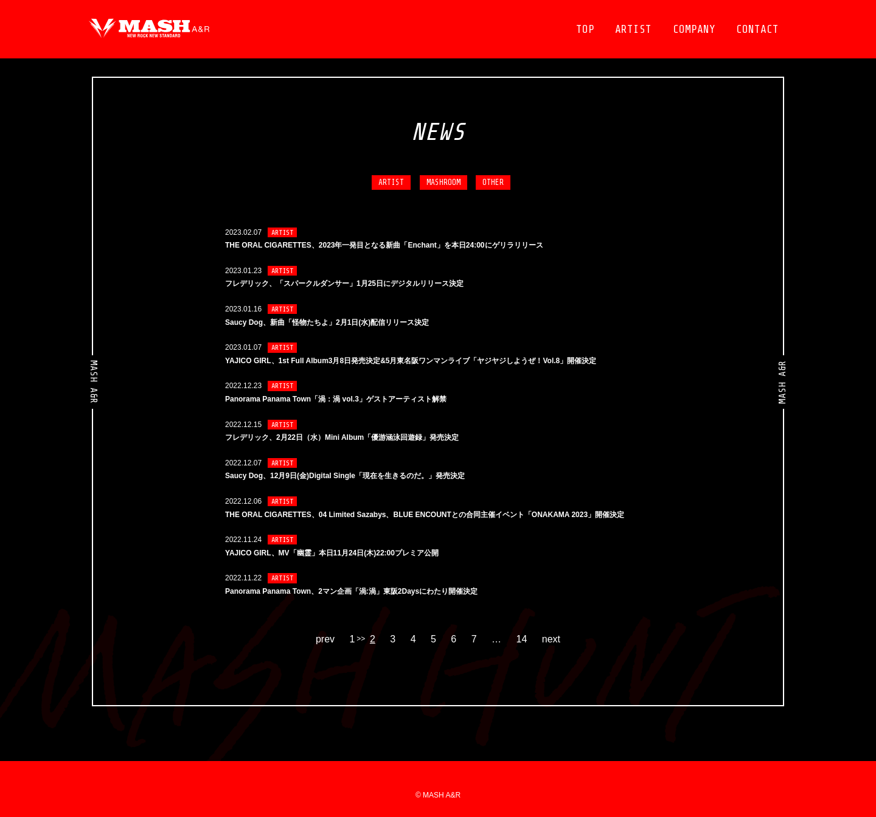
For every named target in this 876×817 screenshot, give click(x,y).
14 (521, 639)
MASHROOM (443, 182)
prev (325, 639)
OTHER (493, 182)
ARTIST (633, 29)
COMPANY (694, 29)
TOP (585, 29)
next (551, 639)
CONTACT (757, 29)
